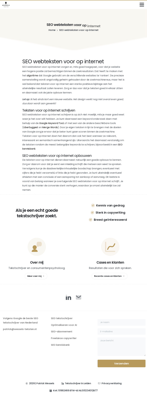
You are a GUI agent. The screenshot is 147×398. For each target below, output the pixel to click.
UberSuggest (30, 127)
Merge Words (50, 127)
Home (50, 30)
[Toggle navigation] (142, 4)
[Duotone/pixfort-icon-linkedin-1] (68, 297)
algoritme (32, 75)
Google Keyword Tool (51, 123)
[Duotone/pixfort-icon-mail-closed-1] (79, 297)
